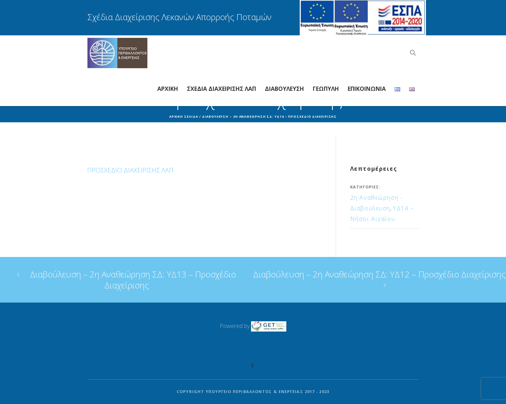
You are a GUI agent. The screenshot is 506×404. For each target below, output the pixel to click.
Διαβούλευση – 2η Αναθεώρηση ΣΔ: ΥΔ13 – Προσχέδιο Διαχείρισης (133, 279)
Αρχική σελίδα (183, 116)
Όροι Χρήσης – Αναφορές (326, 348)
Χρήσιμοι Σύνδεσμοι (254, 348)
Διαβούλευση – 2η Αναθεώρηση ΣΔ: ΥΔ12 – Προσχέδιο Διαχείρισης (379, 274)
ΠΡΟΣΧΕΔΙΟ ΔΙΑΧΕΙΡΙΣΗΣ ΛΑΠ (130, 170)
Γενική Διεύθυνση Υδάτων (180, 348)
